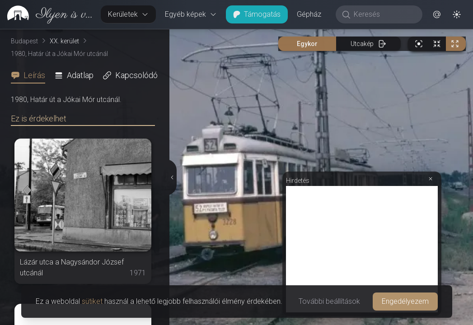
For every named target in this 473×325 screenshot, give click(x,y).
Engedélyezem (405, 301)
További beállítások (329, 301)
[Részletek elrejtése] (172, 177)
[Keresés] (384, 14)
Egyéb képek (191, 14)
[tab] (31, 75)
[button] (437, 14)
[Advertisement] (362, 249)
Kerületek (128, 14)
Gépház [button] (309, 14)
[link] (47, 14)
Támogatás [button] (257, 14)
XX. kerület (64, 41)
